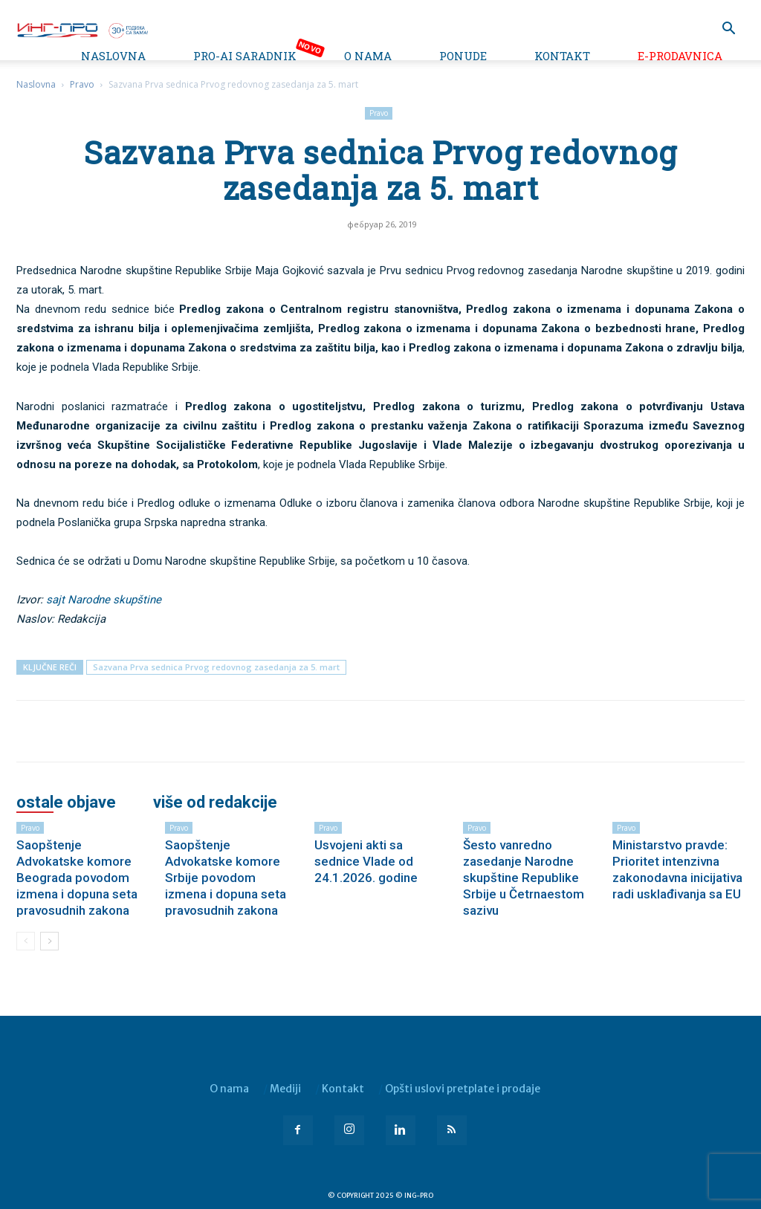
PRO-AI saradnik (245, 55)
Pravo (82, 84)
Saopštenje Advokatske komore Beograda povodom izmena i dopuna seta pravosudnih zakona (76, 877)
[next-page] (49, 941)
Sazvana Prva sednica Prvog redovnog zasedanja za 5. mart (216, 666)
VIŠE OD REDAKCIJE (215, 802)
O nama (368, 55)
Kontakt (562, 55)
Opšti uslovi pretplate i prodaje (462, 1088)
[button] (728, 30)
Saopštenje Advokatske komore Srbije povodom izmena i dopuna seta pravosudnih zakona (225, 877)
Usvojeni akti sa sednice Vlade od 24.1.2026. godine (366, 861)
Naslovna (113, 55)
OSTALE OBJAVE (66, 802)
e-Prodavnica (680, 55)
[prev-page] (25, 941)
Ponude (463, 55)
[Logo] (82, 29)
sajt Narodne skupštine (103, 599)
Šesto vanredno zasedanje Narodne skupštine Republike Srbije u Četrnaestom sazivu (523, 877)
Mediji (285, 1088)
